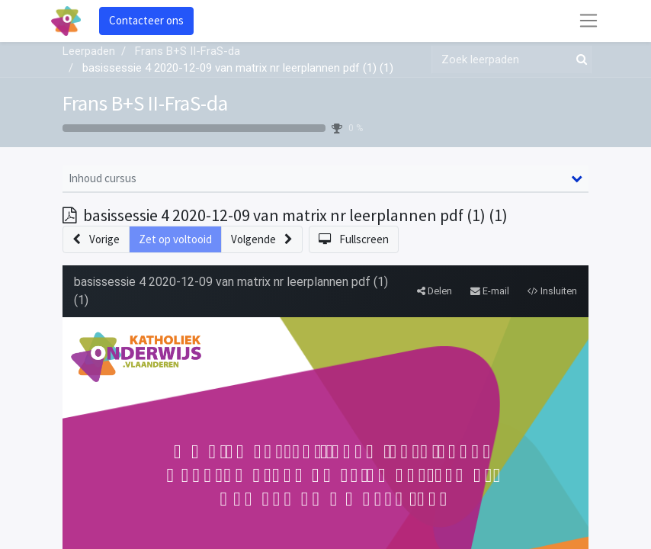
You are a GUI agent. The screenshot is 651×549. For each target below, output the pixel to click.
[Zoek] (578, 60)
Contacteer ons (146, 20)
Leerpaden (89, 51)
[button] (96, 240)
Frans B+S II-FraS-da (145, 103)
